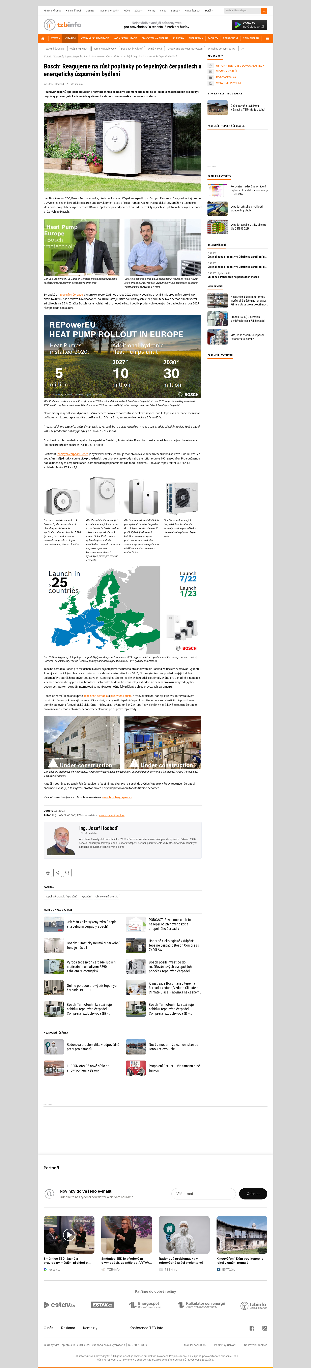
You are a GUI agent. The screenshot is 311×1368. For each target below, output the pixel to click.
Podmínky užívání (225, 1344)
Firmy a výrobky (52, 10)
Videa (163, 10)
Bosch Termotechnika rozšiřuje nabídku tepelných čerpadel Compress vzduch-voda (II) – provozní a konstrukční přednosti (90, 1009)
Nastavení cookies (255, 1344)
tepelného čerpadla (96, 695)
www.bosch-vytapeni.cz (117, 797)
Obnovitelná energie (106, 896)
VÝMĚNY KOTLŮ (226, 71)
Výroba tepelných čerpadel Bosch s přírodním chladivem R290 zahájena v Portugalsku (91, 966)
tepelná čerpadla (55, 48)
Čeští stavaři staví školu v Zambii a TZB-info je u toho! (248, 107)
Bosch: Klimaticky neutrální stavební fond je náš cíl (93, 945)
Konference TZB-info (146, 1328)
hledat (67, 873)
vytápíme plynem (78, 48)
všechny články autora (111, 815)
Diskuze (90, 10)
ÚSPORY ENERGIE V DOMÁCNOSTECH (240, 65)
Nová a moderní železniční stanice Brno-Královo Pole (173, 1046)
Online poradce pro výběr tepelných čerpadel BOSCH (92, 987)
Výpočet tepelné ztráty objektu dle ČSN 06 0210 (248, 226)
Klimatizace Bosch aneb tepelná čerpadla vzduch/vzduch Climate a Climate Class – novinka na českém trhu (174, 987)
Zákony (139, 10)
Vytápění (58, 56)
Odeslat (253, 1194)
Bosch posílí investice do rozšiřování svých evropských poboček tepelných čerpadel (170, 966)
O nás (48, 1328)
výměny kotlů (155, 48)
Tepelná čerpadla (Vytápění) (61, 896)
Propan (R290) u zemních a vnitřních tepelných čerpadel (248, 319)
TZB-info (48, 56)
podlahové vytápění (132, 48)
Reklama (68, 1328)
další (242, 48)
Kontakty (90, 1328)
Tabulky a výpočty (109, 10)
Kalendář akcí (73, 10)
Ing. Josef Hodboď (98, 828)
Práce (126, 10)
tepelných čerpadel (71, 294)
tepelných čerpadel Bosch (72, 454)
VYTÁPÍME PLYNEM (228, 83)
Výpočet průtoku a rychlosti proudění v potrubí (247, 208)
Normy (151, 10)
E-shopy (175, 10)
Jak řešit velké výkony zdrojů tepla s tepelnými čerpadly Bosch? (91, 924)
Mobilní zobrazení (195, 1344)
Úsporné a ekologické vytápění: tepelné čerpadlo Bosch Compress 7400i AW (174, 945)
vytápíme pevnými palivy (221, 48)
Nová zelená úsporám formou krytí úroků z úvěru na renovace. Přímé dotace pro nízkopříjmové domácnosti (249, 300)
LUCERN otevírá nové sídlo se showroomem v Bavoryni (88, 1068)
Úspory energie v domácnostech (185, 48)
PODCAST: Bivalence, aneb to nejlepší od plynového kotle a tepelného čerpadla (170, 924)
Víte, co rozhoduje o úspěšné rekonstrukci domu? (247, 337)
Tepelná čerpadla (73, 56)
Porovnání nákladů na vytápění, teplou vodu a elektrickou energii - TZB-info (249, 190)
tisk (48, 873)
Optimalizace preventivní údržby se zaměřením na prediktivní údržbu (237, 256)
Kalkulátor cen (192, 10)
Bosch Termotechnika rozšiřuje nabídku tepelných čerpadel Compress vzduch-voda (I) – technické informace (171, 1009)
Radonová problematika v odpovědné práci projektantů (93, 1046)
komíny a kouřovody (105, 48)
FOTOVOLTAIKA (226, 77)
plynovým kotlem (121, 695)
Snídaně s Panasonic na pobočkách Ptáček (233, 276)
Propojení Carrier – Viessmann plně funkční (174, 1068)
